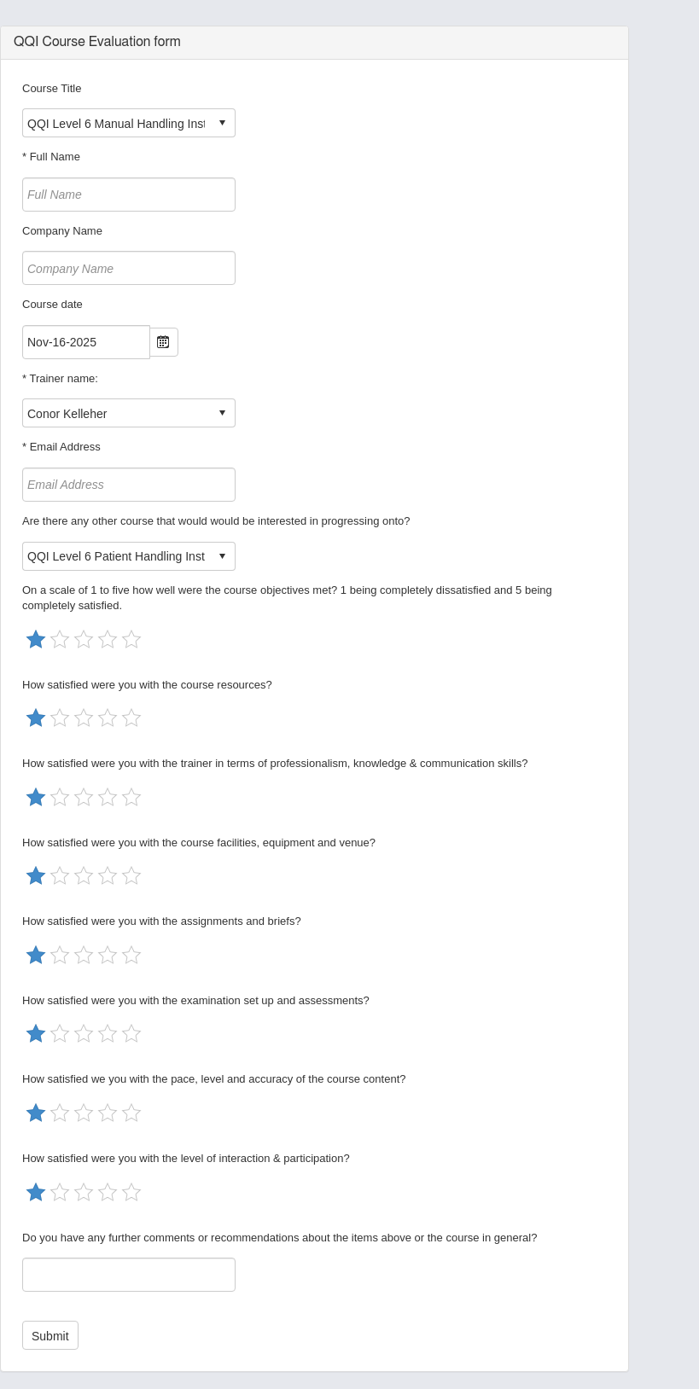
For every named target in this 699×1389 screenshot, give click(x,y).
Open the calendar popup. (163, 342)
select (222, 123)
